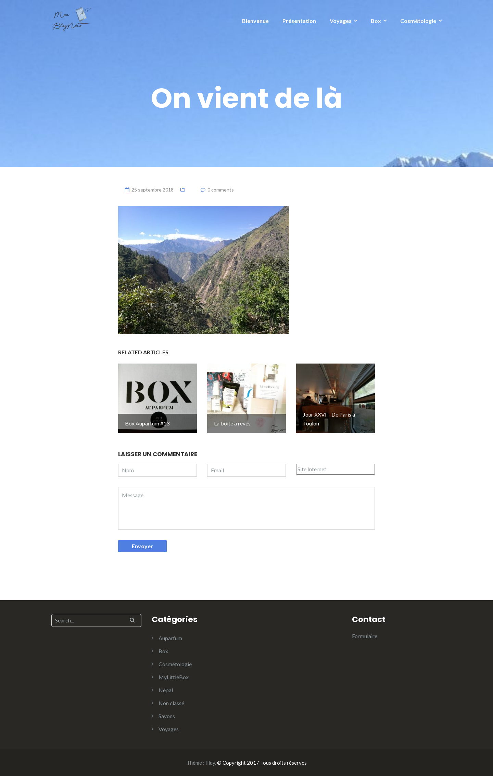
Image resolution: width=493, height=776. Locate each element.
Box (376, 20)
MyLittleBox (174, 677)
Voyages (341, 20)
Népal (166, 690)
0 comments (220, 190)
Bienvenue (255, 20)
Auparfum (170, 638)
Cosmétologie (418, 20)
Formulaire (364, 636)
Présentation (299, 20)
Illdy (210, 763)
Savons (167, 716)
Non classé (171, 703)
